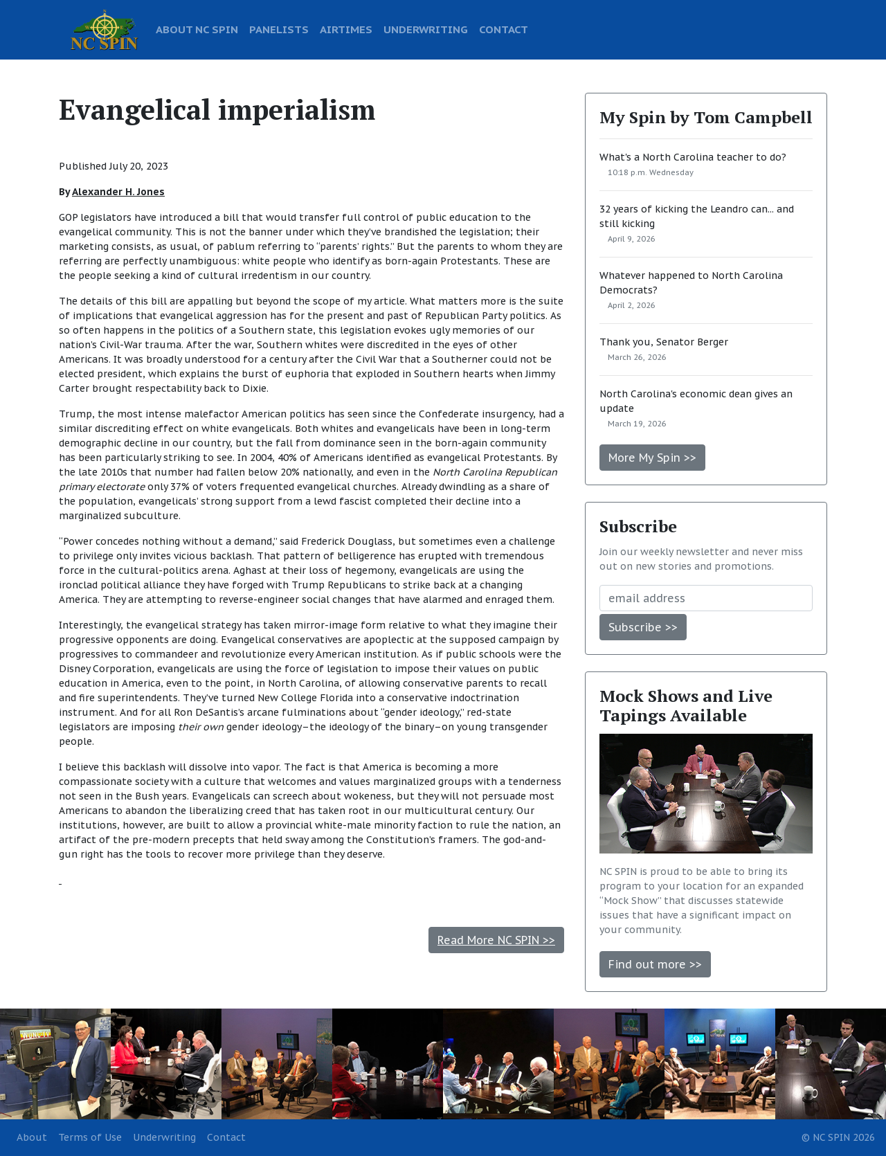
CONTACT (503, 29)
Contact (226, 1137)
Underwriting (164, 1137)
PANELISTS (279, 29)
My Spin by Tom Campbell (706, 117)
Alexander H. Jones (118, 192)
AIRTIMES (346, 29)
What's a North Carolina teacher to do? (692, 157)
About (32, 1137)
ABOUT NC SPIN (197, 29)
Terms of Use (90, 1137)
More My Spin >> (652, 457)
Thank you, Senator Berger (663, 342)
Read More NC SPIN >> (496, 940)
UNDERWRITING (425, 29)
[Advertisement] (311, 880)
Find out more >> (655, 964)
